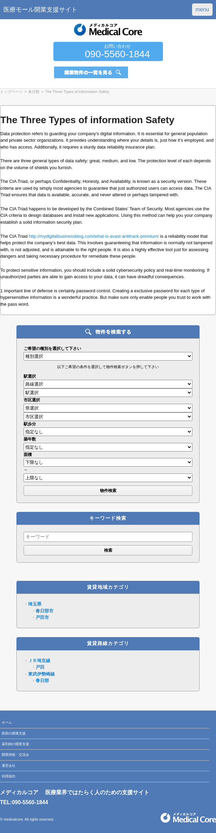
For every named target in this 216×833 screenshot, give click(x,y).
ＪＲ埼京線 (39, 660)
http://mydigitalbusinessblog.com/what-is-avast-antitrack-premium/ (94, 236)
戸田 (40, 667)
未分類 (33, 92)
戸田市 (42, 617)
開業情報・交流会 (15, 754)
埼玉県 (34, 604)
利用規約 (8, 776)
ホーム (7, 722)
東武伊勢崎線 (41, 674)
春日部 (42, 680)
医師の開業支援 (14, 733)
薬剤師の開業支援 (15, 744)
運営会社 (8, 765)
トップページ (11, 92)
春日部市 (44, 610)
